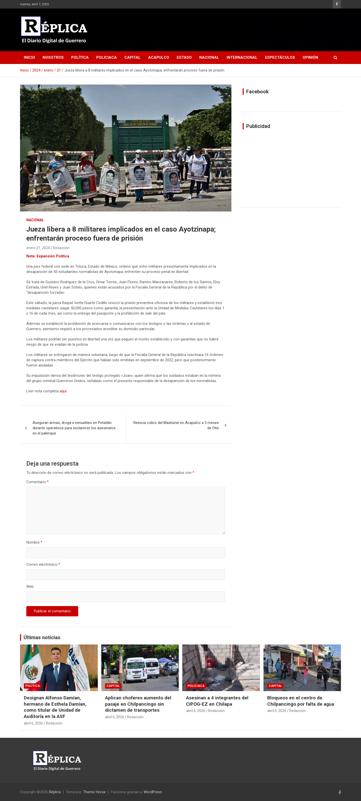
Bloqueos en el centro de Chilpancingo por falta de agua (300, 701)
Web (30, 586)
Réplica (55, 792)
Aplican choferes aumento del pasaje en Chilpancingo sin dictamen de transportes (138, 704)
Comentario (37, 482)
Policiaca (106, 57)
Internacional (242, 57)
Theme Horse (94, 792)
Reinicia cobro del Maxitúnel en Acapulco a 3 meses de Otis (176, 425)
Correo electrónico (43, 564)
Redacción (61, 248)
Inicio (29, 57)
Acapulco (158, 57)
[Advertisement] (290, 168)
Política (80, 57)
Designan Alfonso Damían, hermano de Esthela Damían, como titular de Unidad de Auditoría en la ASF (55, 707)
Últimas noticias (42, 637)
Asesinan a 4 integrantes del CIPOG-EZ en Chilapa (217, 701)
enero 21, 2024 (38, 248)
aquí (63, 391)
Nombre (34, 542)
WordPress (153, 792)
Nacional (209, 57)
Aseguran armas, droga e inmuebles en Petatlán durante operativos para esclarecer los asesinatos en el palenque (74, 427)
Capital (132, 57)
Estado (184, 57)
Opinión (310, 57)
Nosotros (53, 57)
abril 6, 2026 (33, 723)
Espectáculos (280, 57)
